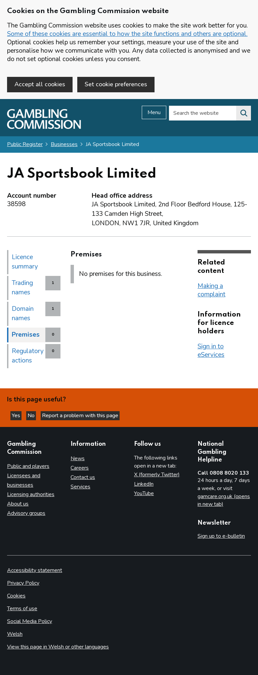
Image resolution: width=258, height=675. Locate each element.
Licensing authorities (30, 494)
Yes (17, 415)
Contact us (83, 477)
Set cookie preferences (116, 84)
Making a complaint (211, 290)
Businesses (64, 144)
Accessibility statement (34, 570)
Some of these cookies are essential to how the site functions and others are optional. (127, 34)
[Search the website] (243, 113)
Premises (26, 334)
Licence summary (25, 262)
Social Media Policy (29, 621)
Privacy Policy (23, 583)
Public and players (28, 466)
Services (80, 486)
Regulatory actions (28, 356)
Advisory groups (26, 513)
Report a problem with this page (80, 415)
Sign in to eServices (211, 350)
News (78, 458)
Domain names (23, 313)
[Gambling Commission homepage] (44, 127)
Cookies (16, 595)
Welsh (15, 634)
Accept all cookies (39, 84)
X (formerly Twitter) (157, 474)
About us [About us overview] (18, 504)
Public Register (25, 144)
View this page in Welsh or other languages (58, 646)
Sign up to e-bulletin (221, 536)
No (32, 415)
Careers (80, 468)
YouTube (144, 493)
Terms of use (22, 608)
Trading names (22, 288)
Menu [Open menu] (154, 112)
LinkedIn (144, 484)
